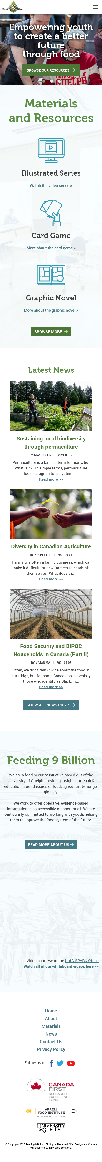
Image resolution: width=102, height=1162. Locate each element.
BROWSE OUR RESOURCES (48, 70)
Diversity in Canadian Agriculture (51, 546)
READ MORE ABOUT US (48, 844)
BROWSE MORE (48, 331)
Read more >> (51, 479)
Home (51, 1011)
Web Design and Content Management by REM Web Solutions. (63, 1146)
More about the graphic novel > (51, 310)
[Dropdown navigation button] (95, 6)
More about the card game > (51, 247)
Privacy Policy (51, 1049)
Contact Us (51, 1041)
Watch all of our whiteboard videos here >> (61, 966)
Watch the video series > (51, 185)
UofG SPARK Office (82, 960)
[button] (93, 49)
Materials (51, 1026)
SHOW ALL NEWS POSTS (49, 704)
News (51, 1034)
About (51, 1018)
